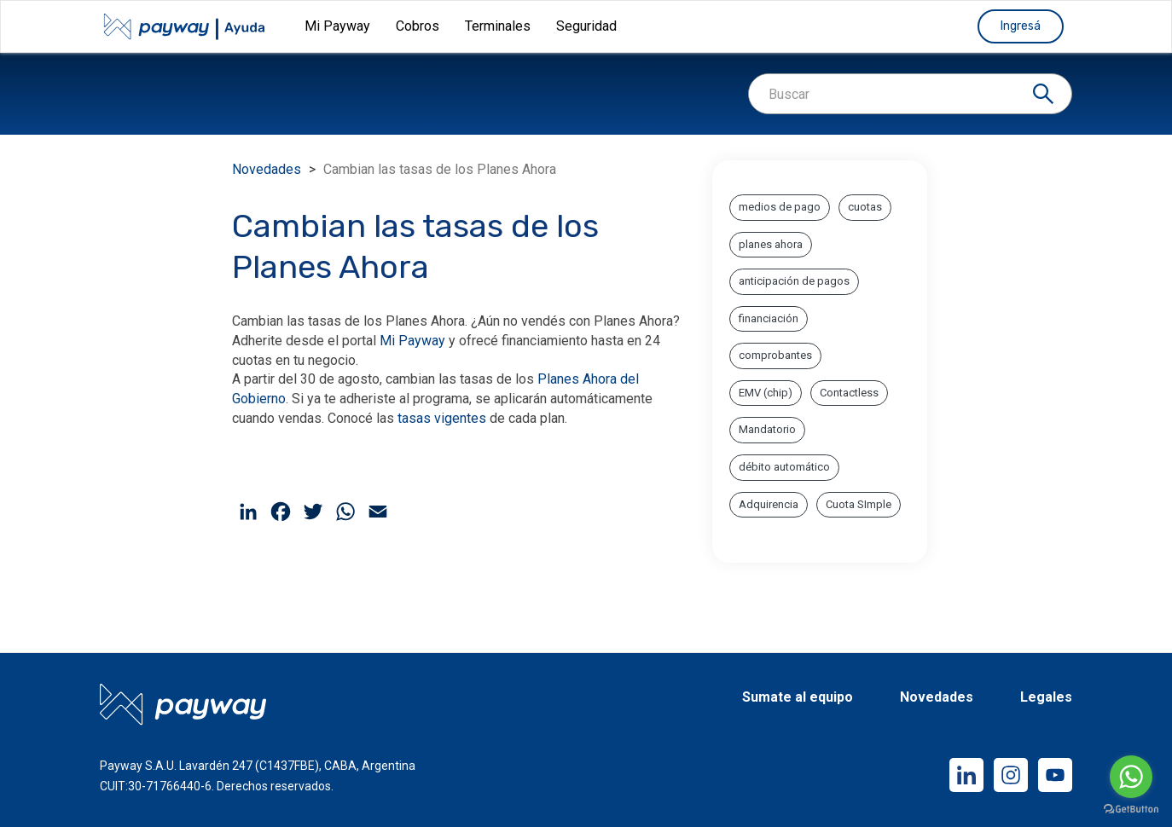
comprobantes (775, 355)
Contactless (849, 392)
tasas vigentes (441, 418)
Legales (1046, 698)
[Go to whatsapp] (1131, 776)
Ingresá (1021, 26)
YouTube (1055, 775)
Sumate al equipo (797, 698)
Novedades (266, 169)
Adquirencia (768, 504)
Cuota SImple (858, 504)
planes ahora (771, 244)
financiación (768, 318)
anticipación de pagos (794, 281)
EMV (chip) (765, 392)
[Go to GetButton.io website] (1131, 809)
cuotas (865, 206)
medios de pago (780, 206)
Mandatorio (767, 429)
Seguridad (586, 26)
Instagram (1011, 775)
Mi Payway (412, 341)
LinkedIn (966, 775)
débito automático (784, 466)
